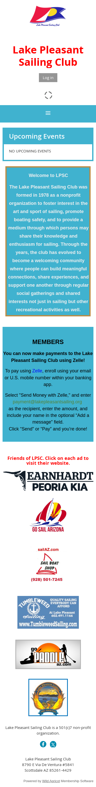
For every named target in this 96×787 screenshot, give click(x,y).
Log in (48, 77)
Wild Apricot (51, 781)
